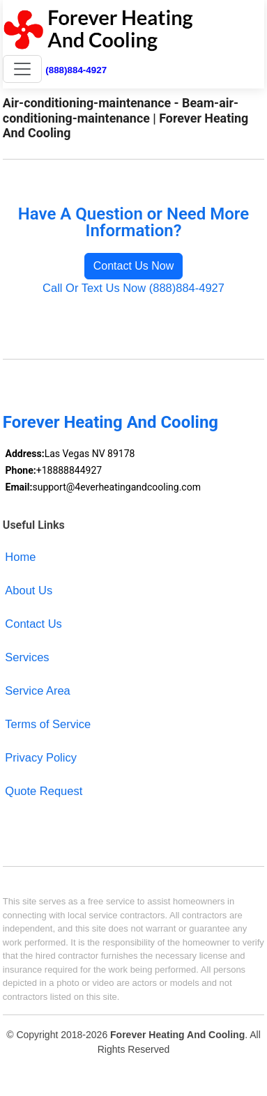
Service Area (37, 690)
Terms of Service (48, 724)
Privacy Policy (41, 757)
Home (20, 556)
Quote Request (43, 791)
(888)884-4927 (76, 70)
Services (27, 657)
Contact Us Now (133, 266)
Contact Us (33, 623)
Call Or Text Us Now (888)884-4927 (133, 287)
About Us (28, 590)
